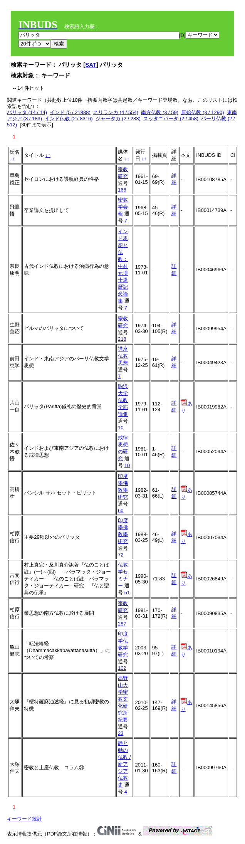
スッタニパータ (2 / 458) (170, 118)
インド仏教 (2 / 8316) (68, 118)
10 (120, 427)
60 (120, 510)
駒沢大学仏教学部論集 (123, 400)
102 (122, 668)
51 (127, 592)
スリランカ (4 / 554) (115, 112)
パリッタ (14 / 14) (27, 112)
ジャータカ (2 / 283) (118, 118)
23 (120, 733)
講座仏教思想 (123, 356)
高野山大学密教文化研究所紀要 (123, 699)
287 (122, 624)
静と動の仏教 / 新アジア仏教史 (124, 764)
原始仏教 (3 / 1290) (202, 112)
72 (120, 555)
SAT (90, 64)
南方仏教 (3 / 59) (159, 112)
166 (122, 190)
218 (122, 339)
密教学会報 (123, 207)
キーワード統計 (24, 819)
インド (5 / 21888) (70, 112)
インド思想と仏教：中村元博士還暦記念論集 (123, 266)
